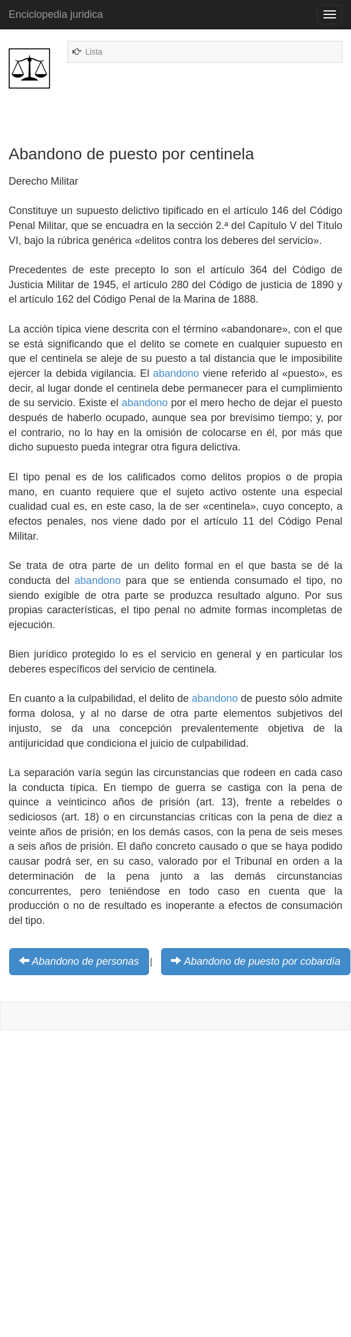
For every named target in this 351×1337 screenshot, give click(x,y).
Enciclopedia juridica (56, 14)
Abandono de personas (85, 961)
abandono (176, 373)
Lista (93, 51)
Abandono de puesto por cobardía (262, 961)
